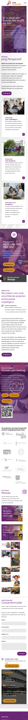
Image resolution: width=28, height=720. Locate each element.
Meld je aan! (6, 354)
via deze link (10, 502)
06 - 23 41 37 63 (11, 685)
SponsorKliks (7, 401)
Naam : (3, 620)
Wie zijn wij (6, 93)
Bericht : (3, 641)
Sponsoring (14, 395)
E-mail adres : (5, 627)
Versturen (22, 653)
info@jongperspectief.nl (13, 687)
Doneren (5, 395)
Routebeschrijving (9, 700)
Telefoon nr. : (5, 634)
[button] (9, 51)
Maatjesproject (8, 264)
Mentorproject (8, 270)
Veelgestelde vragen (12, 666)
